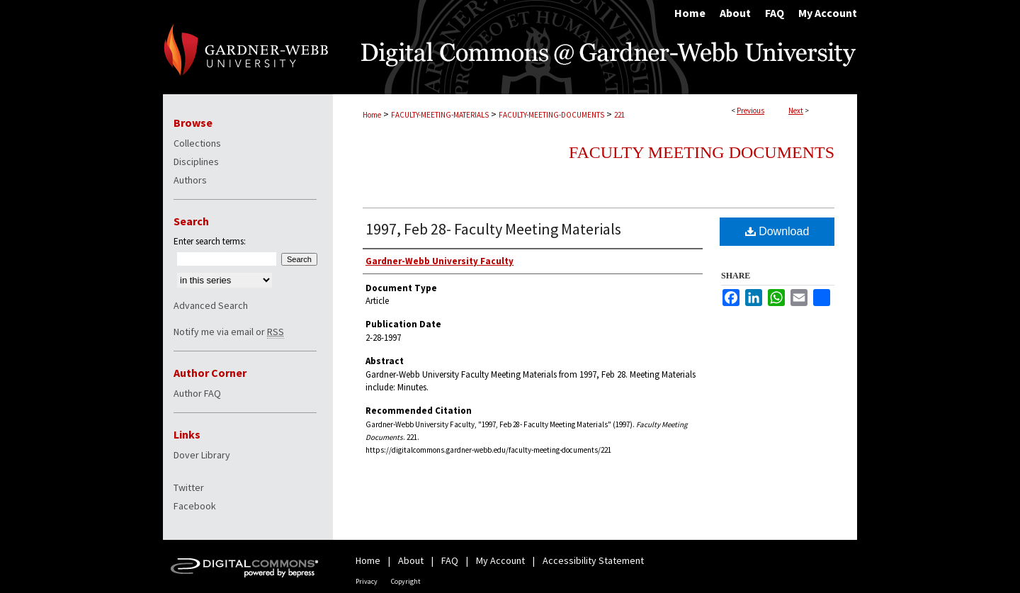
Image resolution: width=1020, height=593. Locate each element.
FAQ (449, 560)
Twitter (189, 487)
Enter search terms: (210, 241)
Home (372, 115)
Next (795, 110)
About (411, 560)
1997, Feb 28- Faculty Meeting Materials (493, 229)
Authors (190, 180)
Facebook (195, 505)
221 (619, 115)
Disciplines (196, 161)
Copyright (406, 581)
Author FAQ (197, 393)
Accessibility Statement (593, 560)
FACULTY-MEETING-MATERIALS (440, 115)
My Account (500, 560)
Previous (750, 110)
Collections (197, 143)
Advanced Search (211, 305)
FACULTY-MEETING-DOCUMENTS (551, 115)
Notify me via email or (229, 331)
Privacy (367, 581)
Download (777, 231)
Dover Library (202, 454)
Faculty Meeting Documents (701, 152)
